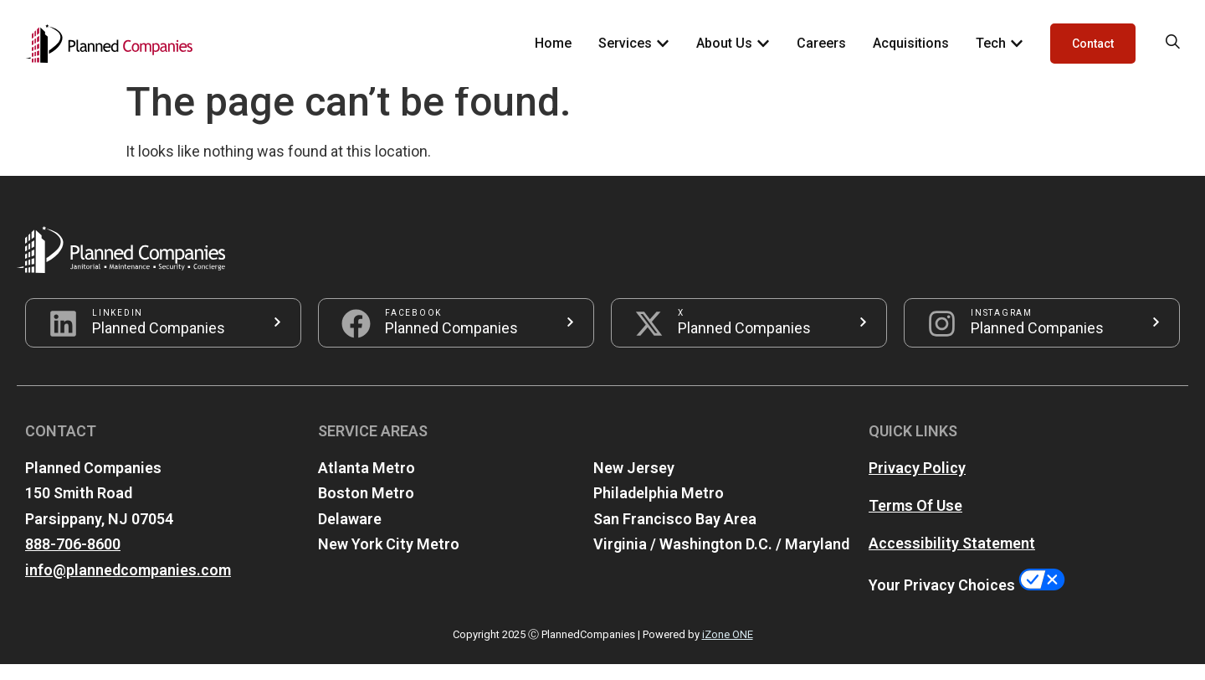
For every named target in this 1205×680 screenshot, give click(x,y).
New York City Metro (388, 560)
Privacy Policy (917, 483)
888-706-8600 (72, 560)
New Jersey (633, 483)
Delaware (350, 534)
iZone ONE (727, 650)
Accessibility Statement (952, 558)
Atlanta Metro (366, 483)
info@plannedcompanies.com (128, 586)
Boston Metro (366, 509)
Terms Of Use (915, 520)
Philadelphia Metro (658, 509)
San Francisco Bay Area (674, 534)
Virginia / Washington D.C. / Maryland (721, 560)
